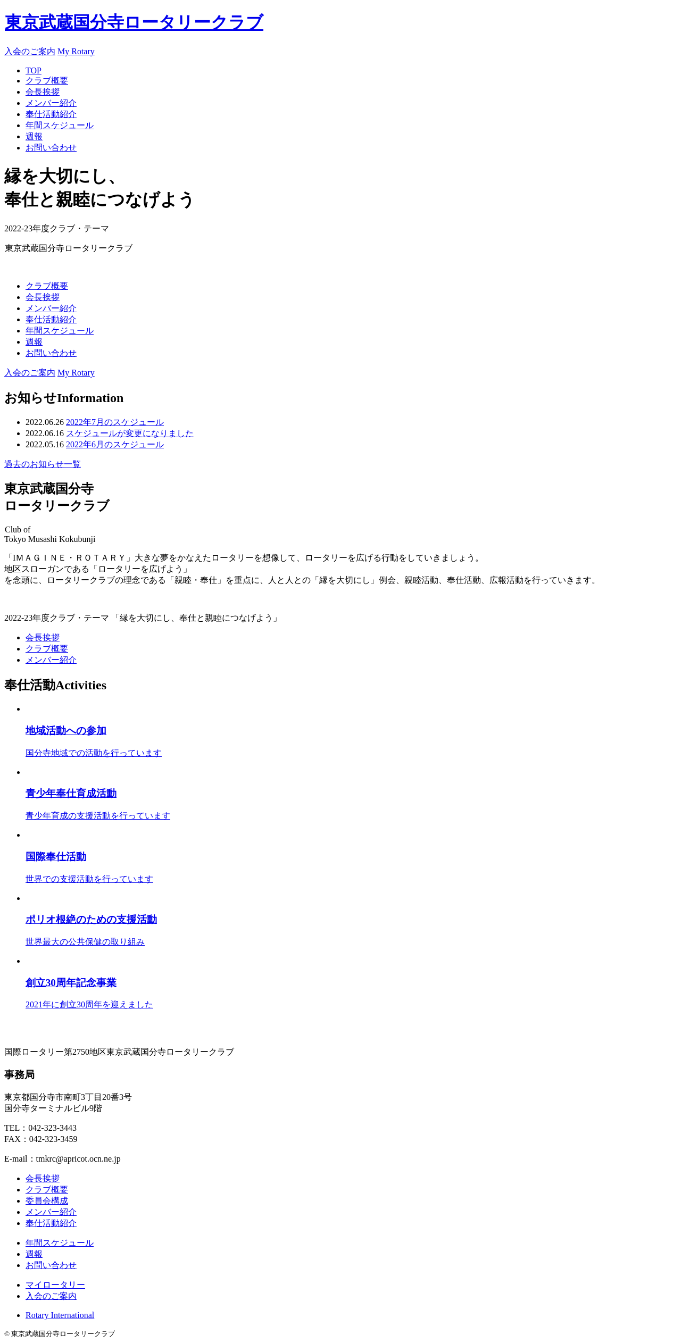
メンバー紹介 (51, 102)
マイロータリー (55, 1284)
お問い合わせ (51, 147)
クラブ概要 (47, 80)
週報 (34, 136)
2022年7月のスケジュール (115, 422)
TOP (33, 70)
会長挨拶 (43, 91)
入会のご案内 (29, 51)
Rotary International (60, 1315)
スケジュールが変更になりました (130, 433)
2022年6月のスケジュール (115, 444)
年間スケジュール (60, 125)
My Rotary (76, 51)
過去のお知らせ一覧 (42, 464)
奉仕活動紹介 (51, 114)
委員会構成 (47, 1200)
